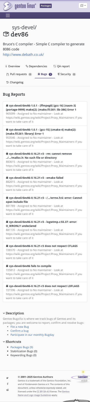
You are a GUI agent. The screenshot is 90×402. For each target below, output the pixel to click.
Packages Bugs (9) (21, 347)
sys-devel (23, 27)
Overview (13, 66)
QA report (61, 66)
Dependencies (36, 66)
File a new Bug (19, 326)
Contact (83, 377)
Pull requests (19, 74)
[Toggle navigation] (8, 15)
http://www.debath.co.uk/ (23, 54)
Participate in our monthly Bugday (32, 334)
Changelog (14, 82)
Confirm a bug (19, 330)
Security (67, 74)
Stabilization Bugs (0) (23, 351)
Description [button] (15, 313)
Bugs (45, 74)
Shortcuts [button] (13, 342)
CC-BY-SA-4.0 (43, 391)
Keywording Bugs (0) (23, 355)
